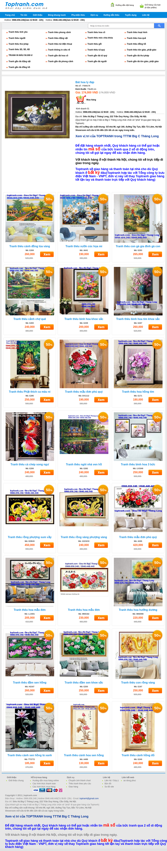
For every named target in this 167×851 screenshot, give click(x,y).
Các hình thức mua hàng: (44, 786)
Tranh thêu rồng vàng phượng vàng (84, 537)
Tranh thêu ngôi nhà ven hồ (84, 464)
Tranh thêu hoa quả (136, 38)
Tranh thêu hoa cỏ (96, 32)
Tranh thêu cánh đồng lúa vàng (29, 246)
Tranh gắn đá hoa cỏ (58, 55)
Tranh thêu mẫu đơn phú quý (84, 391)
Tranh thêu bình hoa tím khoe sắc (138, 319)
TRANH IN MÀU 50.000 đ (20, 55)
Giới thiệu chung (16, 780)
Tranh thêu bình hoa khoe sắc (83, 319)
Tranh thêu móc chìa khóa (100, 38)
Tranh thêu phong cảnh (59, 32)
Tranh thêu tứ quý (96, 50)
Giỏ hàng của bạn (153, 5)
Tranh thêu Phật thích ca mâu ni (29, 391)
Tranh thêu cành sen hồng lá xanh (30, 755)
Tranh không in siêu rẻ (59, 50)
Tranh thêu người (17, 38)
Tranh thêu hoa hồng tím (138, 391)
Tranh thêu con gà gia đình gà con (138, 246)
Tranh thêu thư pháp (18, 44)
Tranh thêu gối (94, 44)
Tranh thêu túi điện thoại (60, 44)
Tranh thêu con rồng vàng (138, 682)
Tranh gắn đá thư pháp (138, 55)
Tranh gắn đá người (96, 61)
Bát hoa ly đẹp (84, 82)
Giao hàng (73, 786)
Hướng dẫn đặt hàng (125, 5)
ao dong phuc (129, 780)
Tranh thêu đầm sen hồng (29, 682)
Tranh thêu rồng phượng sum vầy (29, 537)
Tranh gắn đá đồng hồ (19, 67)
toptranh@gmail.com (89, 798)
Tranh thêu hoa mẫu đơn (30, 609)
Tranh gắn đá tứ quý (97, 55)
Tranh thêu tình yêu (18, 32)
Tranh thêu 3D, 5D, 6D (19, 49)
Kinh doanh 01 (82, 108)
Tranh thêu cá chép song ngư (29, 464)
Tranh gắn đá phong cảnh (60, 61)
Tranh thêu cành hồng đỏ (138, 755)
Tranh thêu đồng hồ (136, 44)
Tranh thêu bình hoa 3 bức (138, 464)
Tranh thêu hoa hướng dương (138, 609)
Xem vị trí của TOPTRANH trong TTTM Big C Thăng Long (117, 136)
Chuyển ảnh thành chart (80, 780)
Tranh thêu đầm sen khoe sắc (84, 682)
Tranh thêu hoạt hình (137, 32)
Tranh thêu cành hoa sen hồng (84, 755)
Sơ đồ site (109, 786)
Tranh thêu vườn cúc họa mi (83, 246)
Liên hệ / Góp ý (112, 780)
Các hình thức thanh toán (44, 783)
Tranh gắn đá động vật (20, 61)
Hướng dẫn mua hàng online (46, 780)
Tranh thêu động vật (58, 38)
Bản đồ (108, 783)
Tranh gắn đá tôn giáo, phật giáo (143, 61)
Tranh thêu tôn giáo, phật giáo (141, 50)
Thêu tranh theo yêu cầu (80, 783)
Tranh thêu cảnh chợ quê (29, 319)
